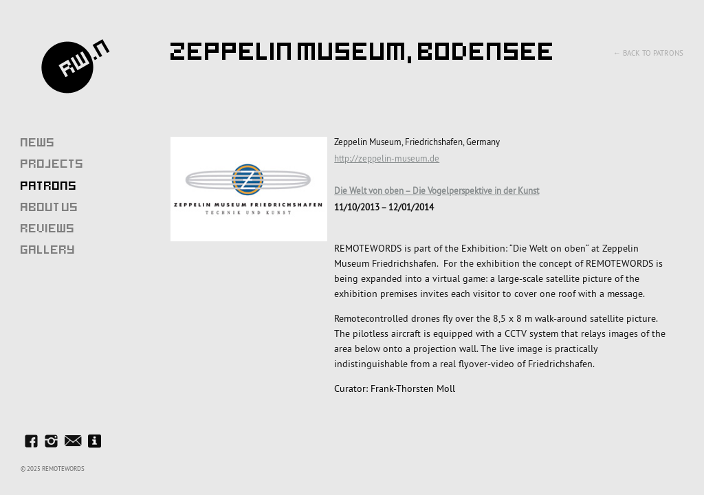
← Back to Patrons (648, 53)
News (38, 142)
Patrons (49, 185)
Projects (52, 163)
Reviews (48, 228)
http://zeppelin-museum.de (386, 158)
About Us (49, 206)
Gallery (48, 249)
